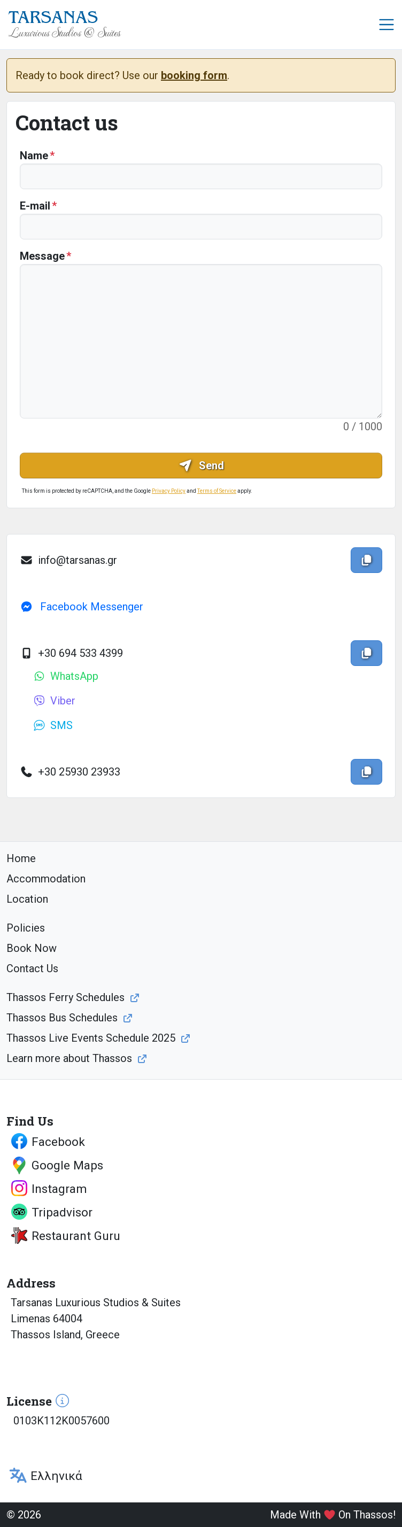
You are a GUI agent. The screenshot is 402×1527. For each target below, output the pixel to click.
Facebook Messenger (81, 606)
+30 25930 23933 (70, 771)
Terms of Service (216, 491)
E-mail (35, 205)
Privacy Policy (168, 491)
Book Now (31, 948)
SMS (53, 725)
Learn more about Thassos (69, 1058)
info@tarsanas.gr (68, 560)
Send (201, 465)
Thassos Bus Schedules (62, 1017)
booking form (194, 75)
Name (34, 155)
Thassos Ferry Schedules (65, 997)
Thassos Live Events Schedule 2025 (90, 1038)
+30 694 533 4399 (71, 653)
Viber (54, 700)
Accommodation (46, 878)
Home (21, 858)
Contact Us (32, 968)
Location (27, 899)
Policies (25, 927)
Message (42, 256)
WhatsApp (65, 676)
